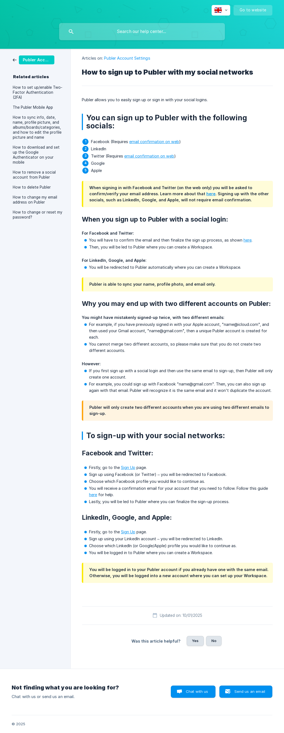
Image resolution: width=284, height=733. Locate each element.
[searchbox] (142, 31)
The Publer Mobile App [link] (33, 107)
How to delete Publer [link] (32, 187)
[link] (33, 59)
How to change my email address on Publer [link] (35, 199)
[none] (221, 10)
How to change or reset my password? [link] (37, 214)
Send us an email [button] (249, 691)
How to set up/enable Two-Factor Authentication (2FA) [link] (37, 92)
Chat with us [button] (197, 691)
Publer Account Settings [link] (127, 58)
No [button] (213, 640)
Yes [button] (195, 640)
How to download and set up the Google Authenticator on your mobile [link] (36, 154)
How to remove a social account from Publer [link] (34, 174)
